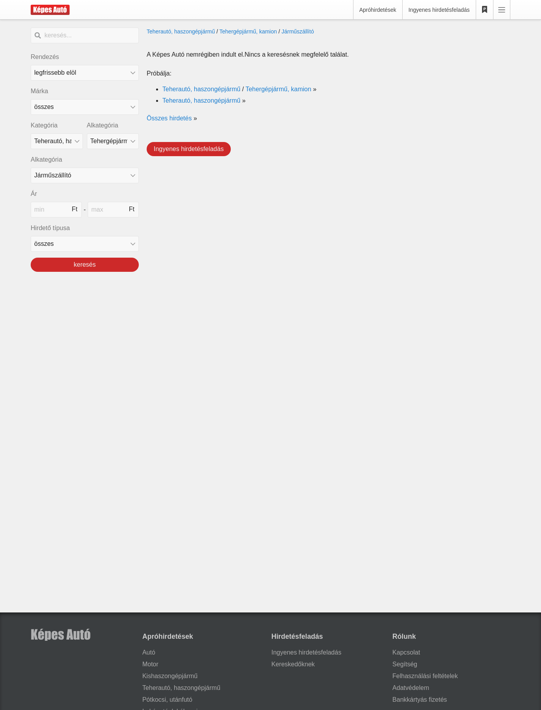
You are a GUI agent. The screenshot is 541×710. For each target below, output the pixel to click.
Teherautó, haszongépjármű (181, 31)
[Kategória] (57, 141)
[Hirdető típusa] (85, 244)
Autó (148, 652)
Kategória (44, 125)
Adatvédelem (410, 687)
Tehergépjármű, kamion (248, 31)
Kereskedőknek (293, 664)
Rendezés (45, 56)
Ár (34, 193)
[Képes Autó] (50, 10)
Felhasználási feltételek (425, 676)
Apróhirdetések (377, 10)
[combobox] (85, 107)
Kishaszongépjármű (170, 676)
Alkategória (102, 125)
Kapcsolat (406, 652)
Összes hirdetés (169, 118)
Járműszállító (298, 31)
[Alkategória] (113, 141)
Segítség (404, 664)
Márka (39, 91)
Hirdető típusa (50, 228)
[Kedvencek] (484, 10)
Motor (150, 664)
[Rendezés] (85, 73)
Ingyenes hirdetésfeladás (439, 10)
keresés (85, 264)
